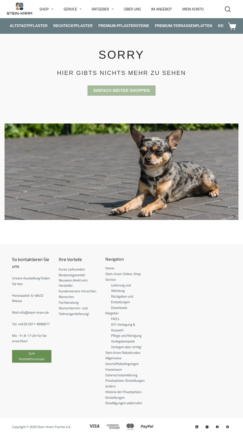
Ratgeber (103, 9)
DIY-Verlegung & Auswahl (123, 327)
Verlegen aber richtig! (126, 347)
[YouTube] (207, 427)
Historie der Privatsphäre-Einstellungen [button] (124, 394)
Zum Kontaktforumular (32, 356)
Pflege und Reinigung (126, 335)
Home (109, 268)
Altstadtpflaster (29, 26)
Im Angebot (161, 9)
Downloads (119, 307)
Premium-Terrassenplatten (183, 26)
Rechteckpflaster (73, 26)
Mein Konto (193, 9)
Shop (47, 9)
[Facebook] (217, 427)
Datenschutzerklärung (121, 375)
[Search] (227, 9)
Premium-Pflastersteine (123, 26)
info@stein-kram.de (34, 312)
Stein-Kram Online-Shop (123, 273)
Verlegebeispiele (123, 341)
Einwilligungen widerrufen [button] (123, 403)
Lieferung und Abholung (121, 288)
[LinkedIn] (196, 427)
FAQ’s (115, 318)
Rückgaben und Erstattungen (122, 299)
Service (73, 9)
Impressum (113, 369)
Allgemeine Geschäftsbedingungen (122, 360)
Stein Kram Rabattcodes (122, 352)
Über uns (132, 9)
